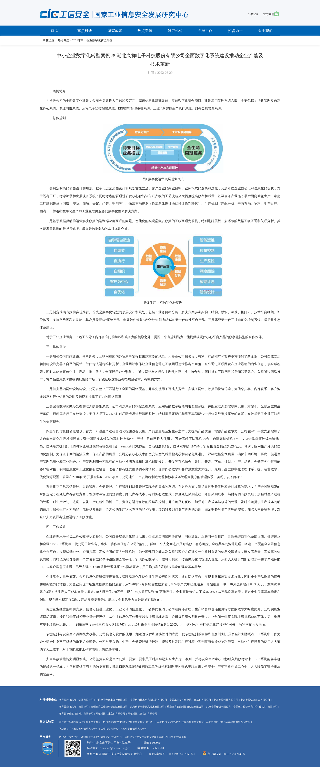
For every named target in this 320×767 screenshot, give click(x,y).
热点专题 (145, 31)
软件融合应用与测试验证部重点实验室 (80, 721)
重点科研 (84, 31)
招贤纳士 (235, 31)
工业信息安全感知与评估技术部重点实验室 (180, 721)
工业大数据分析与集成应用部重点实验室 (228, 721)
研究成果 (115, 31)
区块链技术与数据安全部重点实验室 (78, 728)
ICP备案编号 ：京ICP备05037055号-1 (172, 754)
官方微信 (268, 14)
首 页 (55, 31)
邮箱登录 (253, 14)
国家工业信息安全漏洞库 (172, 737)
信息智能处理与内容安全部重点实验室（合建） (128, 721)
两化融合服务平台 (69, 737)
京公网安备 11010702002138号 (226, 754)
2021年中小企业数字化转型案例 (92, 40)
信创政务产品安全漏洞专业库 (140, 737)
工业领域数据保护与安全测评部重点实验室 (124, 728)
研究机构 (175, 31)
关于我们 (265, 31)
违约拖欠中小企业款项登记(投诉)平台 (101, 737)
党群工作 (205, 31)
